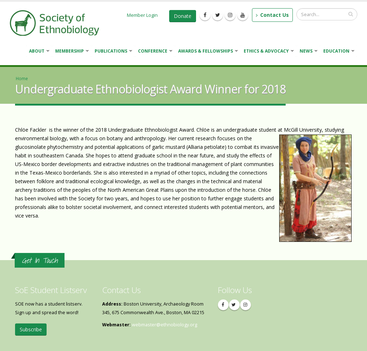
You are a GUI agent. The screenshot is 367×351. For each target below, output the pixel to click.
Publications (112, 51)
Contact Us (272, 14)
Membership (70, 51)
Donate (182, 16)
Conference (153, 51)
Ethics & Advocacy (267, 51)
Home (22, 78)
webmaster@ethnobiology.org (164, 325)
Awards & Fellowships (206, 51)
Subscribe (31, 329)
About (37, 51)
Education (337, 51)
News (307, 51)
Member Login (142, 15)
